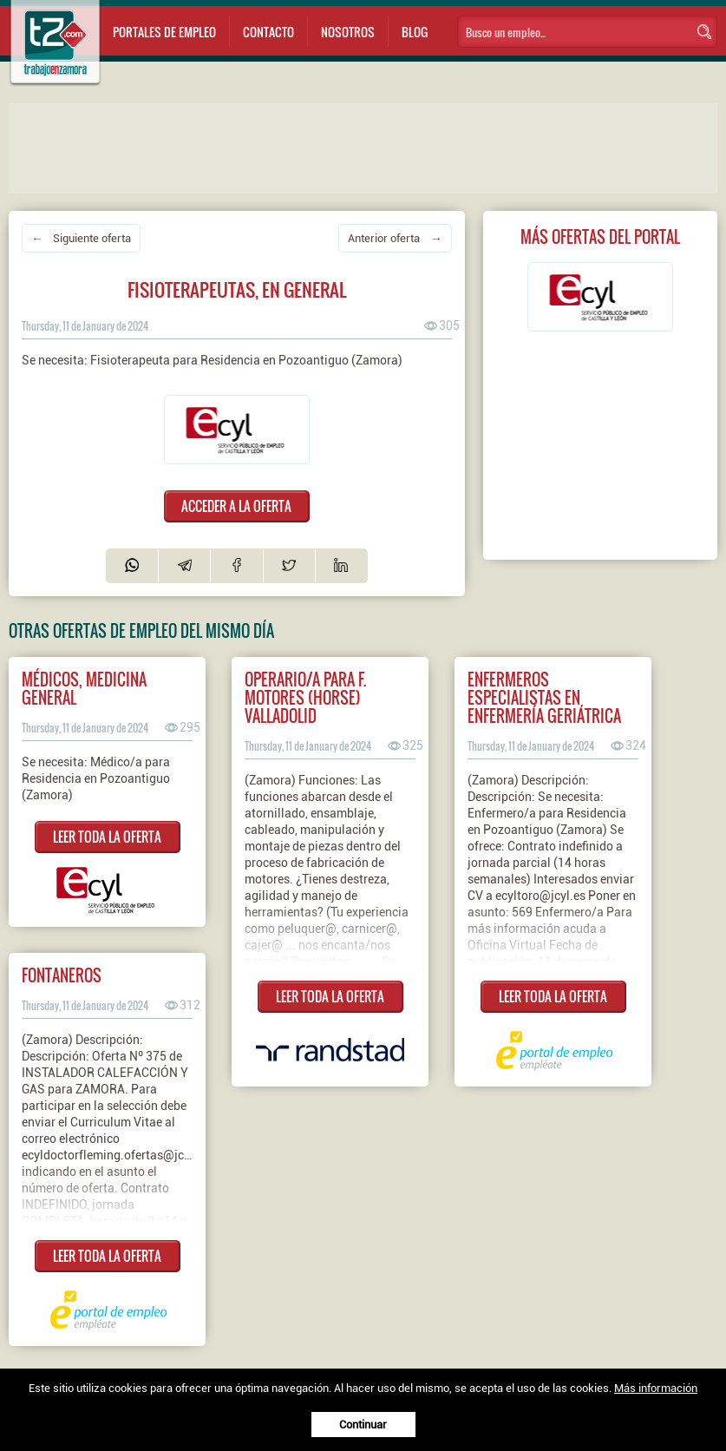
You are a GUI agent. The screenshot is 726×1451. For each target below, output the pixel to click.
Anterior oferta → (394, 238)
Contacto (268, 31)
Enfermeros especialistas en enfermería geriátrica (544, 697)
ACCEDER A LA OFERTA (236, 505)
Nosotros (348, 31)
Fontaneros (61, 975)
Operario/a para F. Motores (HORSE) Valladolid (305, 697)
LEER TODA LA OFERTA (107, 836)
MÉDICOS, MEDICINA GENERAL (84, 688)
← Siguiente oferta (81, 238)
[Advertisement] (356, 146)
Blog (415, 31)
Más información (655, 1388)
